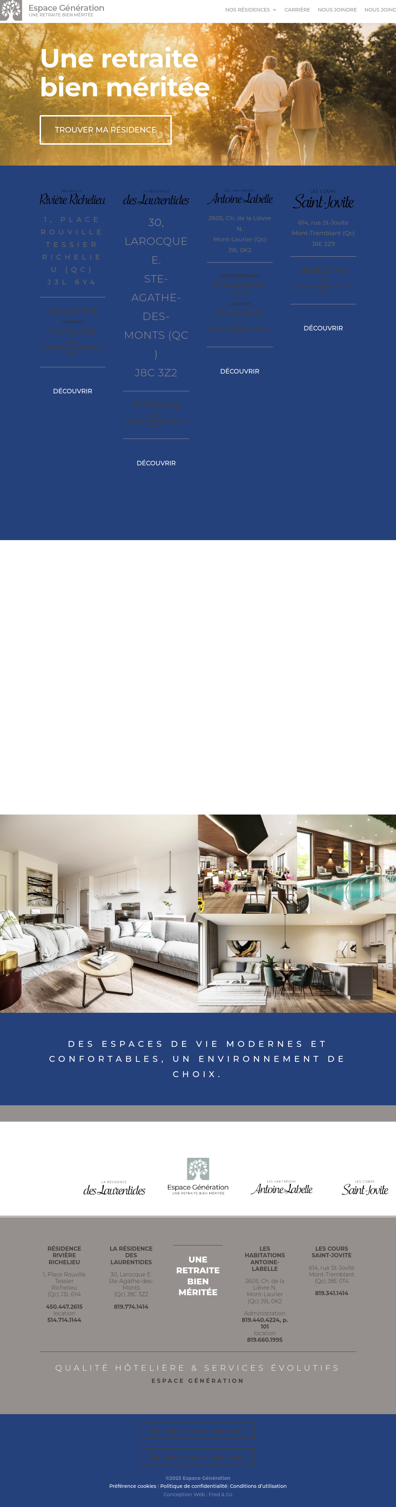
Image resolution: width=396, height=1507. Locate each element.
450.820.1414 (323, 270)
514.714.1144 (72, 331)
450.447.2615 (72, 311)
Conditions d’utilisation (258, 1486)
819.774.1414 (156, 405)
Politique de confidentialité (193, 1486)
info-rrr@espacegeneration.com (72, 346)
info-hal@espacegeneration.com (240, 328)
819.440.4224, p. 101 (265, 1323)
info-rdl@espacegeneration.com (156, 420)
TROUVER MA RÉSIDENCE (105, 130)
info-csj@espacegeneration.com (323, 286)
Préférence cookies (132, 1486)
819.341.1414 (331, 1293)
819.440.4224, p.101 (240, 289)
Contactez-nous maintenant (198, 1430)
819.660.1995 (239, 313)
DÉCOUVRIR (72, 391)
